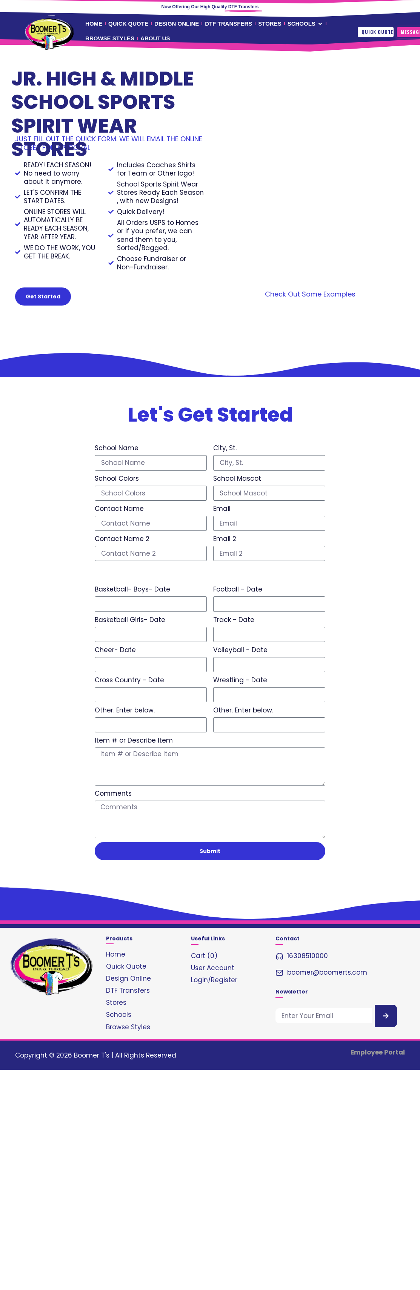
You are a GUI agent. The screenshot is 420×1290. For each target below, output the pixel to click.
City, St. (225, 448)
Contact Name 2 (122, 539)
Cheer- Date (115, 650)
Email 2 (224, 539)
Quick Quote (377, 32)
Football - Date (237, 589)
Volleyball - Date (240, 650)
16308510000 (307, 956)
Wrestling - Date (240, 680)
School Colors (117, 478)
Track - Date (233, 620)
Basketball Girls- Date (130, 620)
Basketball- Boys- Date (132, 589)
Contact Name (119, 508)
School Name (116, 448)
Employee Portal (378, 1052)
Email (222, 508)
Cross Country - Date (129, 680)
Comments (113, 793)
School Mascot (237, 478)
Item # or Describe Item (134, 740)
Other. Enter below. (125, 710)
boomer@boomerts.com (327, 972)
